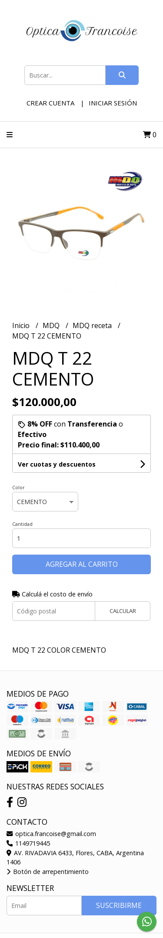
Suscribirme (119, 905)
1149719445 (28, 843)
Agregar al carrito (82, 564)
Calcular (123, 611)
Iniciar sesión (113, 102)
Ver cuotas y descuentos (57, 464)
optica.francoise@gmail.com (51, 834)
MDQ (52, 325)
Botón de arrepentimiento (48, 871)
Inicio (21, 325)
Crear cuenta (50, 102)
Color (18, 487)
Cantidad (22, 524)
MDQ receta (93, 325)
